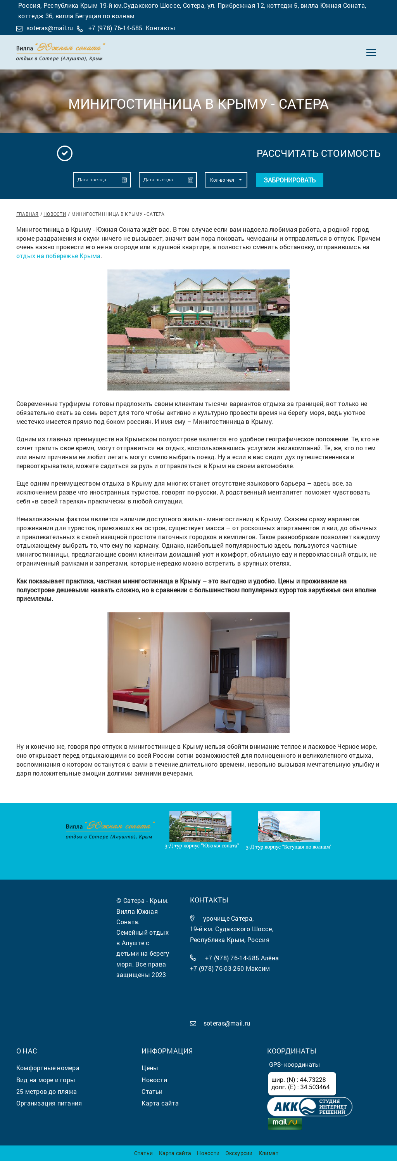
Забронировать (290, 180)
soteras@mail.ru (49, 28)
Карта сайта (175, 1153)
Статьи (143, 1153)
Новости (54, 214)
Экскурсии (238, 1153)
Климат (268, 1153)
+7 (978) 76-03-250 (217, 968)
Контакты (161, 28)
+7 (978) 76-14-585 (115, 28)
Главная (27, 214)
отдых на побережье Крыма (58, 256)
